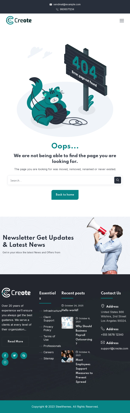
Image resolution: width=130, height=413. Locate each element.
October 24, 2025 (72, 305)
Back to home (65, 194)
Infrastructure (47, 310)
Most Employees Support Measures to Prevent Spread (84, 371)
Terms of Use (47, 338)
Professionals (47, 346)
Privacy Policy (46, 328)
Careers (46, 352)
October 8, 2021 (83, 320)
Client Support (46, 318)
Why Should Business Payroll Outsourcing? (84, 335)
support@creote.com (114, 348)
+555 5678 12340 (112, 334)
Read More (15, 341)
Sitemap (46, 358)
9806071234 (65, 9)
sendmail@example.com (65, 4)
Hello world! (69, 310)
